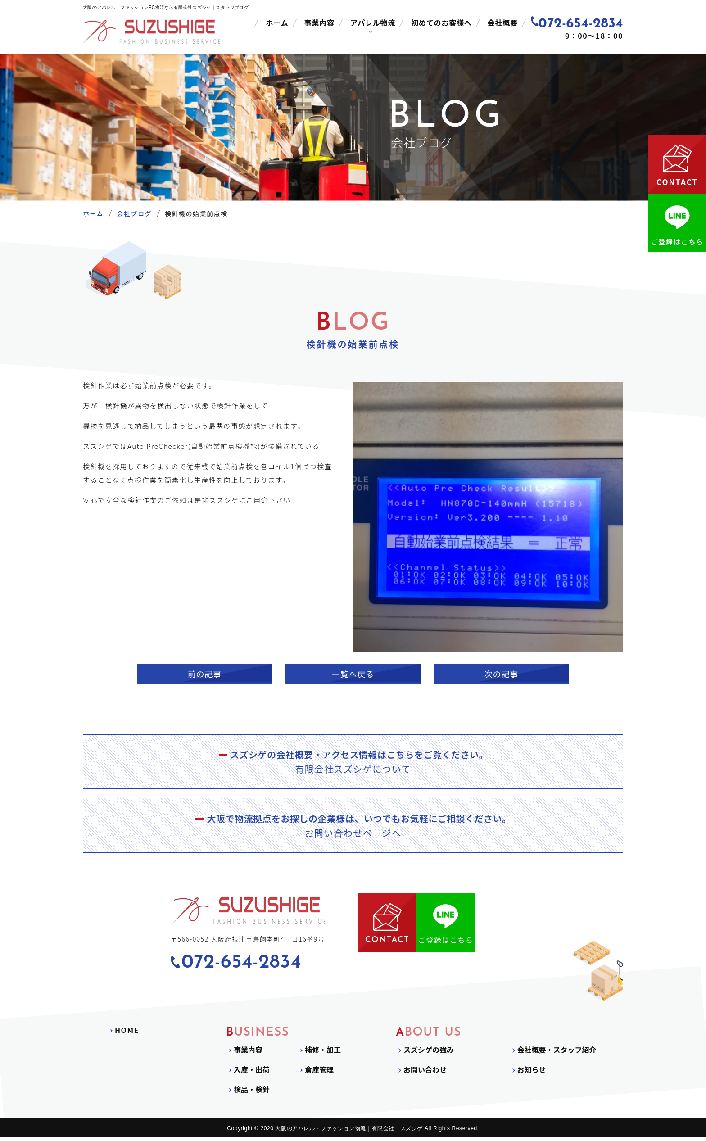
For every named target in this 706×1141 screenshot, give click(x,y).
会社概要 (503, 22)
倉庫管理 (319, 1073)
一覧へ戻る (353, 673)
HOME (127, 1033)
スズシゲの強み (428, 1053)
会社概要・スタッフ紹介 (557, 1053)
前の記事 (205, 673)
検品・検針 (252, 1093)
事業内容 (319, 22)
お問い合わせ (425, 1073)
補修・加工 (323, 1053)
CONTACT (387, 926)
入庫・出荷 (252, 1073)
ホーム (277, 22)
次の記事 (501, 673)
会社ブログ (134, 213)
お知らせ (531, 1073)
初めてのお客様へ (441, 22)
